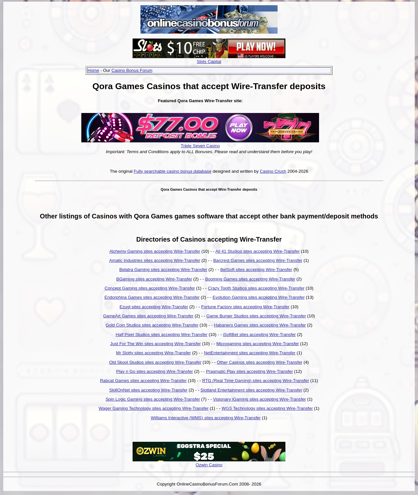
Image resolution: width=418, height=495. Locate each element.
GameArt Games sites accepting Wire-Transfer (148, 315)
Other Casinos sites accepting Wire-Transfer (259, 362)
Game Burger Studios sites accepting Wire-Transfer (256, 315)
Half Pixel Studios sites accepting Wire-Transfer (161, 334)
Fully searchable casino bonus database (173, 171)
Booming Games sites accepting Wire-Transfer (250, 279)
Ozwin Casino (209, 464)
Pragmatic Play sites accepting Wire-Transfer (249, 371)
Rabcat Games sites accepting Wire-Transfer (143, 380)
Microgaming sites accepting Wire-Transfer (257, 343)
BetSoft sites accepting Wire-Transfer (256, 269)
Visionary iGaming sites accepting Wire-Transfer (259, 399)
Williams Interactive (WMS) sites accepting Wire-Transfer (206, 417)
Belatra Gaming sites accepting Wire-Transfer (163, 269)
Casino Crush (273, 171)
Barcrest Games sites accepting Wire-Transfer (257, 260)
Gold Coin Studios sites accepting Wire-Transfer (151, 325)
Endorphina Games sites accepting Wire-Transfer (152, 297)
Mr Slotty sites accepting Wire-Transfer (153, 352)
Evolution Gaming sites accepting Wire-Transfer (259, 297)
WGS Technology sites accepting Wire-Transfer (267, 408)
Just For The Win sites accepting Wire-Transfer (155, 343)
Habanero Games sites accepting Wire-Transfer (260, 325)
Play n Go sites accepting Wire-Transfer (154, 371)
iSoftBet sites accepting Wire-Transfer (259, 334)
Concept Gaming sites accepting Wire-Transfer (149, 288)
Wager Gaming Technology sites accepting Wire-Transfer (154, 408)
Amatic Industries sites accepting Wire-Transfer (154, 260)
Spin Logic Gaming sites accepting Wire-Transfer (152, 399)
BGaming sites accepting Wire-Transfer (154, 279)
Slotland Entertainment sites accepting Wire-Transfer (251, 390)
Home (93, 70)
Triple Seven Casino (200, 145)
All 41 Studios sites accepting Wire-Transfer (258, 251)
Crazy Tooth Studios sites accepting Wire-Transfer (256, 288)
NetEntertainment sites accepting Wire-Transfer (249, 352)
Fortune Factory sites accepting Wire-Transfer (245, 306)
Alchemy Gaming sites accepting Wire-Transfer (154, 251)
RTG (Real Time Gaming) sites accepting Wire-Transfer (255, 380)
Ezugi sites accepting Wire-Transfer (154, 306)
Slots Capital (209, 61)
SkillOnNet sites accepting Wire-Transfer (148, 390)
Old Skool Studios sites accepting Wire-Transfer (155, 362)
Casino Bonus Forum (131, 70)
